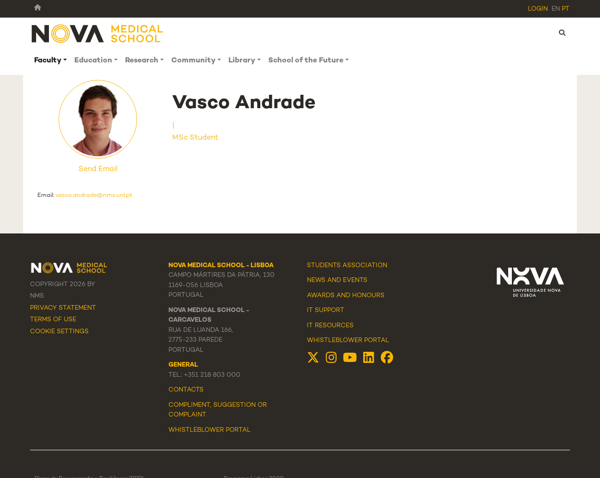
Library (241, 61)
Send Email (98, 169)
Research (141, 61)
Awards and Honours (345, 296)
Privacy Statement (63, 308)
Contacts (186, 390)
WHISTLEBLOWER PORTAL (209, 430)
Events (355, 280)
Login (538, 9)
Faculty (47, 61)
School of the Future (305, 61)
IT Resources (330, 326)
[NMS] (97, 33)
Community (193, 61)
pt (566, 9)
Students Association (347, 266)
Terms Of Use (53, 320)
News (316, 280)
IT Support (325, 310)
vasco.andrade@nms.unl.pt (93, 195)
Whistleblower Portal (348, 340)
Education (93, 61)
